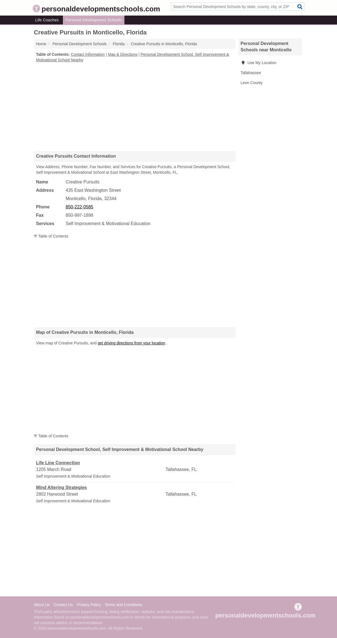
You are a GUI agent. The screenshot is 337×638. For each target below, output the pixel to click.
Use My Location (258, 62)
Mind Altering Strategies (61, 487)
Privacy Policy (89, 604)
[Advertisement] (135, 106)
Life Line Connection (58, 462)
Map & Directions (122, 54)
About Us (42, 604)
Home (41, 44)
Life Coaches (47, 20)
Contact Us (63, 604)
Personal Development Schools (94, 20)
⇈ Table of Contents (51, 236)
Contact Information (88, 54)
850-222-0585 (79, 207)
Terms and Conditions (123, 604)
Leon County (251, 82)
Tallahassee (251, 72)
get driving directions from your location (131, 343)
